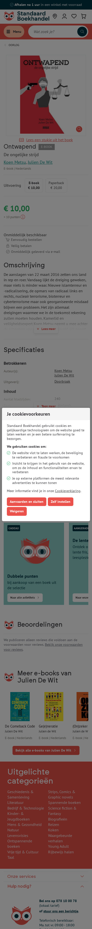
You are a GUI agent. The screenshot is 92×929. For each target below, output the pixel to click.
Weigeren (17, 511)
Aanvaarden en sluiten (26, 501)
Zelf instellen (60, 501)
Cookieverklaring (67, 491)
